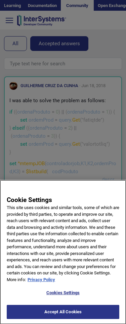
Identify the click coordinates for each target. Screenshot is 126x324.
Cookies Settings (63, 296)
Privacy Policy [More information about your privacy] (41, 282)
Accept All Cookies (63, 315)
